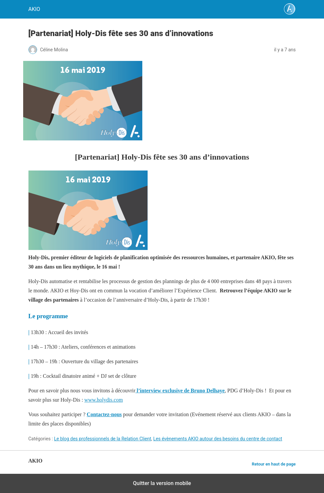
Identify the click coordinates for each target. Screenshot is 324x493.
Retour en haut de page (274, 464)
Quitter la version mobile (162, 483)
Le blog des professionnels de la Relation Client (102, 438)
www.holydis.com (103, 400)
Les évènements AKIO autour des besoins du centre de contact (217, 438)
